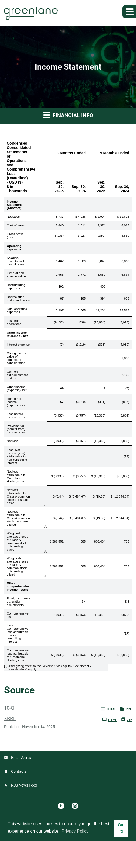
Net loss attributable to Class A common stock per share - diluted (18, 518)
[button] (129, 11)
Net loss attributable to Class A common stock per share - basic (18, 496)
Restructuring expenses (16, 286)
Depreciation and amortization (18, 298)
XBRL (10, 718)
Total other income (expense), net (17, 402)
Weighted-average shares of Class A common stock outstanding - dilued (17, 566)
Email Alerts (21, 757)
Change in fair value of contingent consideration (16, 358)
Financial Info (68, 114)
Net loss (12, 441)
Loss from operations (14, 322)
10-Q (9, 708)
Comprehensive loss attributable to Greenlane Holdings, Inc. (18, 655)
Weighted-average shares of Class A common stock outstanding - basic (17, 541)
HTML (108, 708)
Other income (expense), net (17, 388)
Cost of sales (16, 225)
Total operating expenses (17, 310)
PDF (126, 708)
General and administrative (16, 274)
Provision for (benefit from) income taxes (16, 429)
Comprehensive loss (18, 615)
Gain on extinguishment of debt (17, 375)
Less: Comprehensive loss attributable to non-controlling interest (18, 633)
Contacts (18, 771)
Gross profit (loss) (15, 235)
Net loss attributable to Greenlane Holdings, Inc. (16, 476)
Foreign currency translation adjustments (18, 601)
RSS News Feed (24, 785)
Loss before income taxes (16, 415)
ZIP (126, 719)
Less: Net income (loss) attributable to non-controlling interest (17, 456)
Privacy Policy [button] (75, 831)
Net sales (13, 216)
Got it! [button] (121, 828)
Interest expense (18, 344)
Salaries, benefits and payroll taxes (15, 261)
